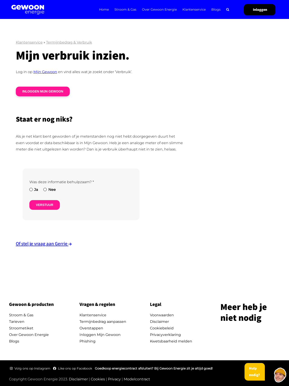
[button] (227, 9)
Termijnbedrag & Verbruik (69, 42)
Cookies (98, 379)
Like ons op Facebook (73, 368)
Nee (52, 189)
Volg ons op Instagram (30, 368)
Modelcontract (137, 379)
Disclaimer (78, 379)
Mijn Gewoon (45, 72)
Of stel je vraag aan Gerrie (42, 243)
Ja (36, 189)
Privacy (114, 379)
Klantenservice (29, 42)
